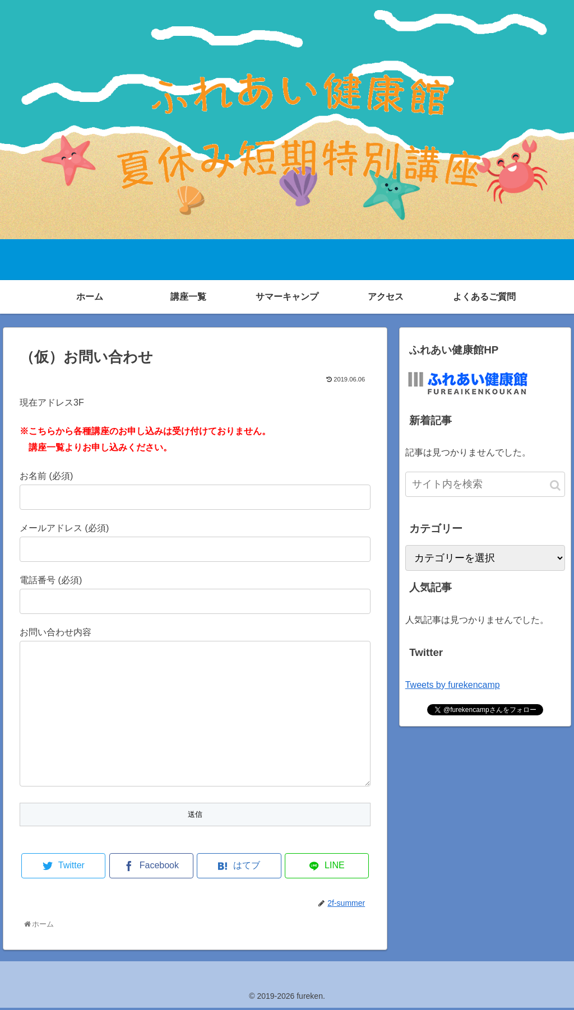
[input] (485, 484)
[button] (555, 485)
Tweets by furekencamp (452, 685)
